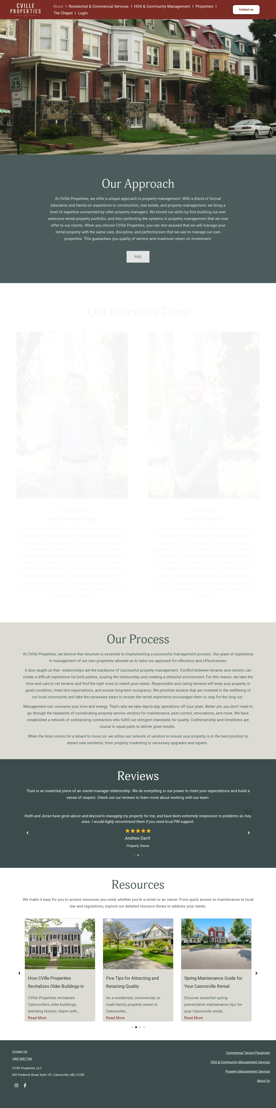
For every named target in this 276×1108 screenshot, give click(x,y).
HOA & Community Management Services (240, 1062)
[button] (134, 855)
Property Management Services (247, 1071)
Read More (37, 1018)
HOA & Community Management (162, 6)
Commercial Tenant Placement (248, 1053)
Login (84, 13)
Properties (204, 6)
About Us (263, 1081)
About (58, 6)
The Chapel (63, 13)
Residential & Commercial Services (99, 6)
